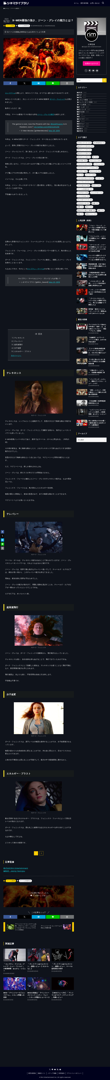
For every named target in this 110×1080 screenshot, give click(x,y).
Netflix (84, 102)
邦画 (83, 147)
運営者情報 (32, 1073)
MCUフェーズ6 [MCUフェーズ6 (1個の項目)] (83, 193)
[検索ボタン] (103, 3)
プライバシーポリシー (74, 1073)
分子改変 (17, 348)
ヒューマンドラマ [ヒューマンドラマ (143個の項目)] (85, 217)
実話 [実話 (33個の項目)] (89, 242)
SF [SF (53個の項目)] (95, 193)
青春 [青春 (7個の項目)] (80, 250)
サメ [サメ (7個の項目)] (80, 210)
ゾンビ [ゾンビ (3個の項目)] (99, 214)
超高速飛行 (18, 344)
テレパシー (18, 341)
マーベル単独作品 (24, 26)
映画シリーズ (86, 125)
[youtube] (93, 70)
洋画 (83, 138)
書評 (82, 134)
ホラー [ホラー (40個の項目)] (96, 221)
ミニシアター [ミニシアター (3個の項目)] (97, 228)
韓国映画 (84, 165)
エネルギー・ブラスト (22, 351)
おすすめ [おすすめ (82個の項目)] (82, 196)
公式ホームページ (91, 63)
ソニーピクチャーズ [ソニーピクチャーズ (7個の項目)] (85, 214)
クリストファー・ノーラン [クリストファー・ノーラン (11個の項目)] (87, 203)
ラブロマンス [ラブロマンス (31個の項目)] (83, 239)
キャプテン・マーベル (35, 269)
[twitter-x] (86, 70)
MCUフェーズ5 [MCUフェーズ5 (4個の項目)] (84, 189)
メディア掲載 (52, 1073)
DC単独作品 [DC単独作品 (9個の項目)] (99, 178)
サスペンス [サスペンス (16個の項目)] (95, 207)
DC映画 (84, 94)
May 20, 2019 (54, 131)
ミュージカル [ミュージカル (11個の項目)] (83, 232)
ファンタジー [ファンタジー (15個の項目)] (83, 221)
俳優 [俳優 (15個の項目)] (95, 239)
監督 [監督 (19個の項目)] (101, 246)
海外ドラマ (85, 143)
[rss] (58, 1069)
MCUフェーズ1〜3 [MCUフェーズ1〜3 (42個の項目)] (85, 182)
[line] (89, 70)
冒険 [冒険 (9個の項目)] (80, 242)
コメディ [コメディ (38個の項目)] (82, 207)
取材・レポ (85, 121)
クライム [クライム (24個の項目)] (99, 200)
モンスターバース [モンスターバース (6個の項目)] (84, 235)
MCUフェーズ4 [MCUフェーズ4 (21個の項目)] (84, 185)
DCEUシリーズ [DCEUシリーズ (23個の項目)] (84, 178)
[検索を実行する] (104, 80)
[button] (10, 83)
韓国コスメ (85, 156)
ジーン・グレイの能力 (45, 114)
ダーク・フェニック (57, 99)
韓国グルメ (85, 152)
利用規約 (62, 1073)
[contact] (97, 70)
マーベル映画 (10, 26)
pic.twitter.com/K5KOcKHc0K (46, 127)
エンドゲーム (10, 93)
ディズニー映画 (87, 107)
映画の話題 (85, 129)
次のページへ (16, 355)
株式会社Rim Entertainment (15, 868)
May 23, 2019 (54, 282)
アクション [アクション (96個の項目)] (95, 196)
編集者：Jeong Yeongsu (14, 871)
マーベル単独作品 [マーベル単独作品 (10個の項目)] (85, 225)
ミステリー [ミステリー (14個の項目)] (82, 228)
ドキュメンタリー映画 (89, 112)
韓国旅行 (84, 161)
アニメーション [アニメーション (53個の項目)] (84, 200)
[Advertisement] (38, 308)
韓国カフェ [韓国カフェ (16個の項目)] (91, 250)
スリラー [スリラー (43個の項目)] (90, 210)
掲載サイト (41, 1073)
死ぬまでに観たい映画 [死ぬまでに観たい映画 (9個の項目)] (86, 246)
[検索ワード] (91, 80)
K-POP (84, 98)
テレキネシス (19, 338)
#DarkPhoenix (57, 124)
